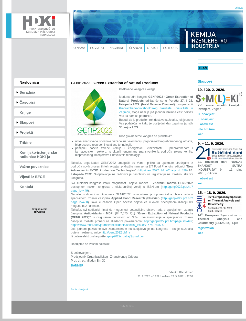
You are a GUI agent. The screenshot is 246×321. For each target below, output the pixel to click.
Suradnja (27, 92)
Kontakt (26, 187)
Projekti (26, 132)
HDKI (37, 25)
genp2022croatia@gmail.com (125, 236)
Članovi (135, 48)
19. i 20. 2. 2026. (211, 90)
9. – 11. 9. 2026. (211, 143)
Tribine (26, 142)
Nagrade (116, 48)
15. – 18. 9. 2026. (212, 192)
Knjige (25, 112)
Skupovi (27, 122)
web (200, 233)
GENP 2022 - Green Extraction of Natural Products (114, 83)
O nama (79, 48)
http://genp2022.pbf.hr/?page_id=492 (168, 221)
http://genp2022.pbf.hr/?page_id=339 (163, 170)
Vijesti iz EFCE (32, 177)
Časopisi (27, 102)
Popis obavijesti (79, 289)
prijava (239, 7)
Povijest (97, 48)
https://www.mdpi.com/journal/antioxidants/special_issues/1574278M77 (117, 225)
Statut (152, 48)
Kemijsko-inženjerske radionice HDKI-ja (38, 154)
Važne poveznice (34, 167)
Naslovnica (29, 82)
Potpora (170, 48)
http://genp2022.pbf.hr (115, 232)
